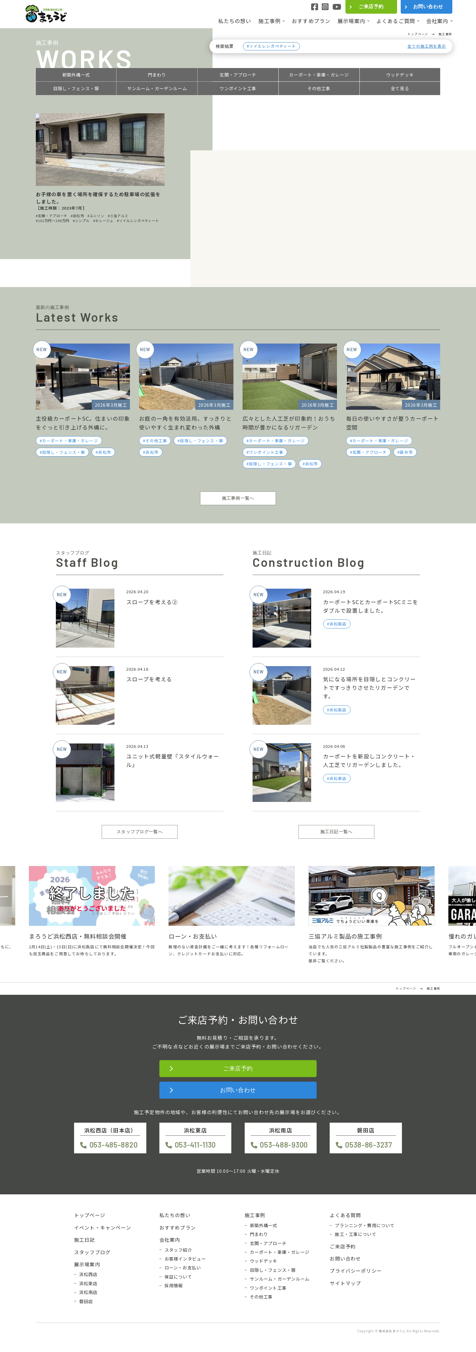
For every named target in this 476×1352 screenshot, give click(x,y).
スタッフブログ (92, 1252)
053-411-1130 (195, 1144)
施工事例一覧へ (238, 498)
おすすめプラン (311, 21)
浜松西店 (88, 1274)
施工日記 (84, 1239)
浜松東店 (88, 1283)
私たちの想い (234, 21)
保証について (178, 1277)
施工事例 (269, 20)
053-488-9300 (284, 1144)
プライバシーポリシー (356, 1270)
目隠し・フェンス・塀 (76, 88)
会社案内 (437, 20)
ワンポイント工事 (237, 88)
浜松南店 (88, 1292)
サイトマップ (345, 1283)
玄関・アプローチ (237, 75)
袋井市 (406, 452)
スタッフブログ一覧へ (140, 831)
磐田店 (86, 1301)
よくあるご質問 (395, 20)
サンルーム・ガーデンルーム (157, 88)
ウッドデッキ (400, 75)
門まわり (157, 75)
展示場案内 (351, 20)
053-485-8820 (114, 1144)
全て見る (400, 88)
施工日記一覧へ (336, 831)
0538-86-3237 (368, 1144)
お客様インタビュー (185, 1259)
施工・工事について (355, 1234)
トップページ (89, 1215)
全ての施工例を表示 (426, 46)
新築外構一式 (76, 75)
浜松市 (104, 452)
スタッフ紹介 (178, 1250)
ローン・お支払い (183, 1267)
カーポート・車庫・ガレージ (319, 75)
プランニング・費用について (365, 1225)
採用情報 (174, 1285)
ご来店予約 (371, 6)
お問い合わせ (428, 6)
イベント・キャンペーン (102, 1227)
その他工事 (319, 88)
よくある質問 (345, 1215)
